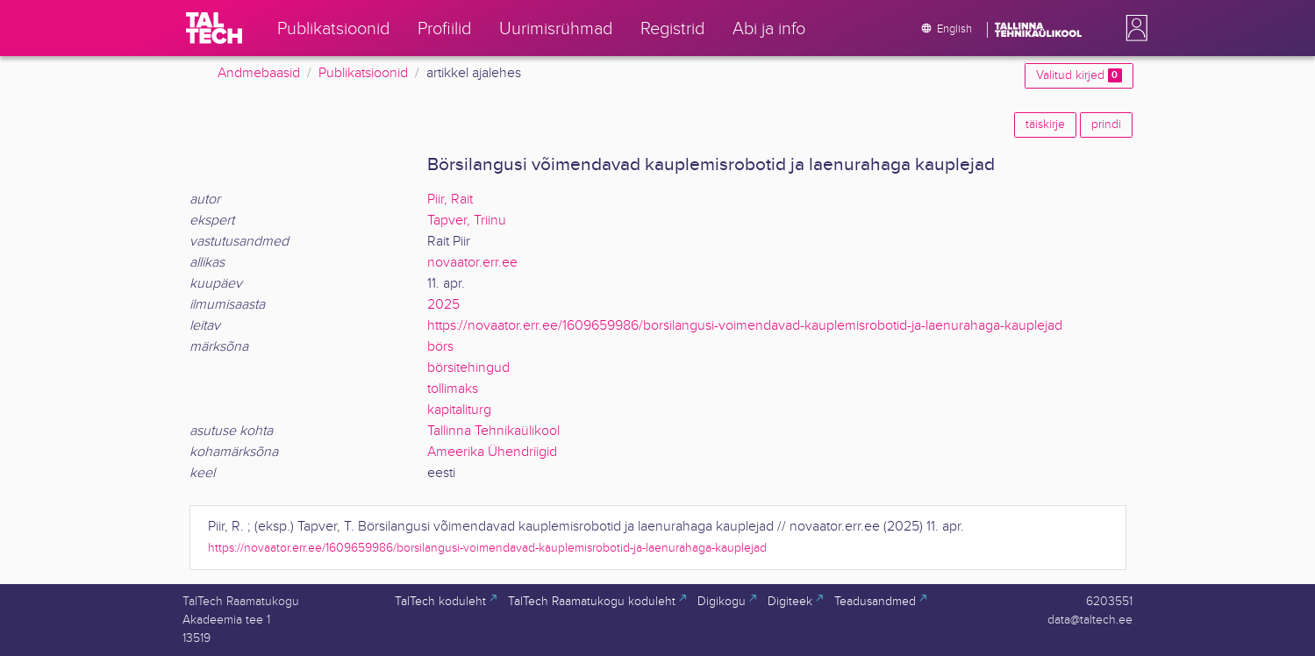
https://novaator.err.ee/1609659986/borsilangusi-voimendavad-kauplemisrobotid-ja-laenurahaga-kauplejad (744, 325)
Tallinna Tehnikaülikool (493, 431)
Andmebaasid (259, 73)
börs (440, 347)
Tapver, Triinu (466, 220)
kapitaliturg (459, 410)
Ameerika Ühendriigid (492, 452)
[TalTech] (214, 28)
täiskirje (1045, 125)
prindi (1106, 125)
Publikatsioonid (363, 73)
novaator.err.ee (472, 262)
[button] (1133, 28)
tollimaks (452, 389)
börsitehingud (468, 368)
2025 (443, 304)
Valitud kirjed (1078, 75)
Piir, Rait (450, 199)
